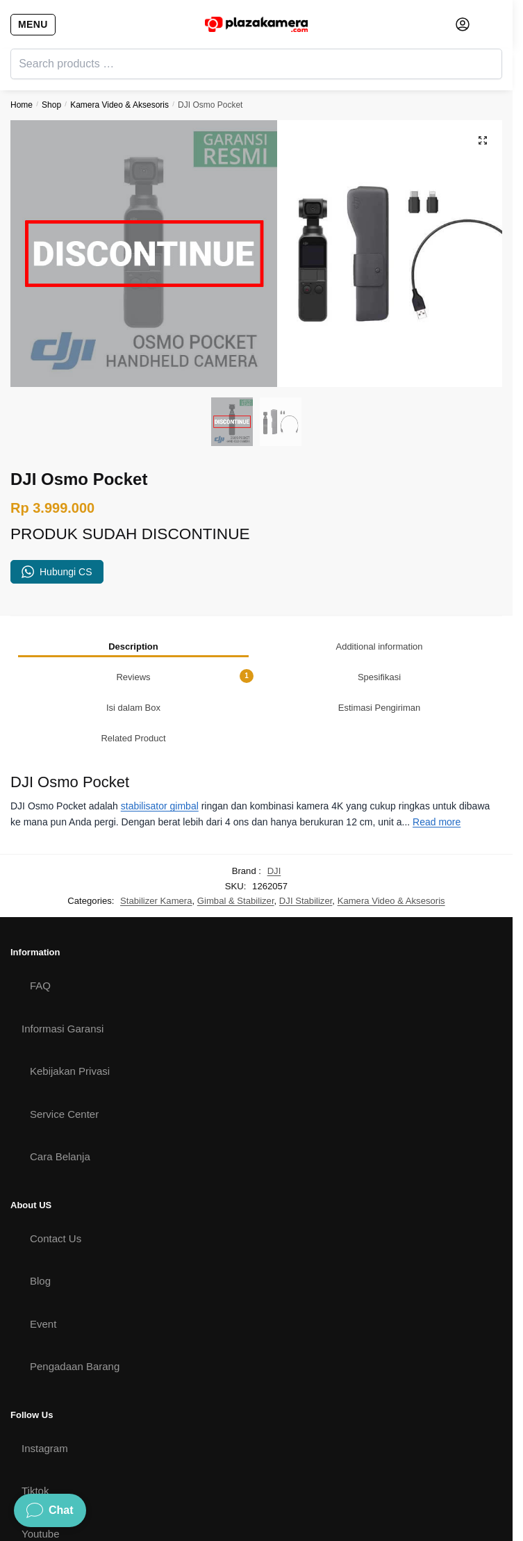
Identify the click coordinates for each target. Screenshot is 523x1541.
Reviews (185, 610)
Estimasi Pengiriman (379, 641)
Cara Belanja (60, 1090)
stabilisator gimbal (160, 740)
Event (43, 1258)
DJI (274, 805)
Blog (40, 1215)
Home (21, 105)
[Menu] (31, 24)
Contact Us (55, 1172)
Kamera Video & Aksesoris (119, 105)
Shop (51, 105)
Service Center (64, 1048)
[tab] (133, 580)
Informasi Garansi (62, 963)
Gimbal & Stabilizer (235, 835)
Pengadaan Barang (74, 1300)
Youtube (41, 1468)
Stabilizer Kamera (156, 835)
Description (133, 580)
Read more (436, 755)
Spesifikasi (379, 611)
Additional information (378, 580)
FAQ (40, 919)
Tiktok (35, 1425)
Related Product (133, 672)
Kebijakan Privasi (70, 1005)
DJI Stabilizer (306, 835)
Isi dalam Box (133, 641)
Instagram (45, 1382)
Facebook (44, 1510)
